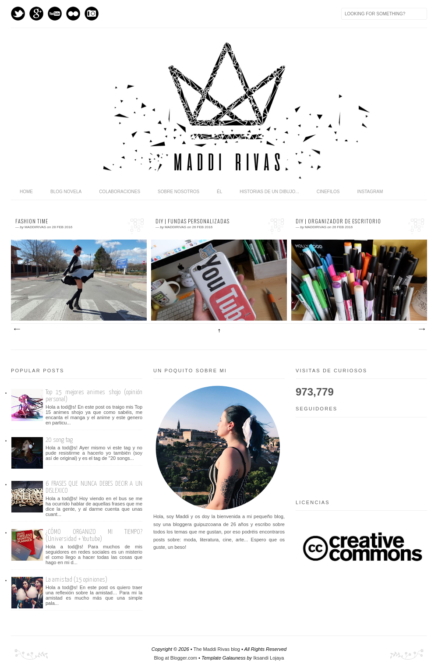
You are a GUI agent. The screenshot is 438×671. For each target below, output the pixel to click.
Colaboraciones (119, 191)
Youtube (55, 14)
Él (219, 191)
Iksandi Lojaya (268, 657)
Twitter (18, 14)
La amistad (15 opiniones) (76, 579)
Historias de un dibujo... (269, 191)
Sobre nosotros (178, 191)
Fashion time (31, 221)
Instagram (92, 14)
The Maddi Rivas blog (217, 649)
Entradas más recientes (16, 329)
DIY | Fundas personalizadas (192, 221)
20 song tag (59, 440)
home (26, 191)
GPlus (36, 14)
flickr (73, 14)
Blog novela (65, 191)
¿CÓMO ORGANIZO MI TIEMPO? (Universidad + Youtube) (94, 535)
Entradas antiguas (421, 329)
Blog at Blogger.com (175, 657)
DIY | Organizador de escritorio (338, 221)
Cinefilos (328, 191)
